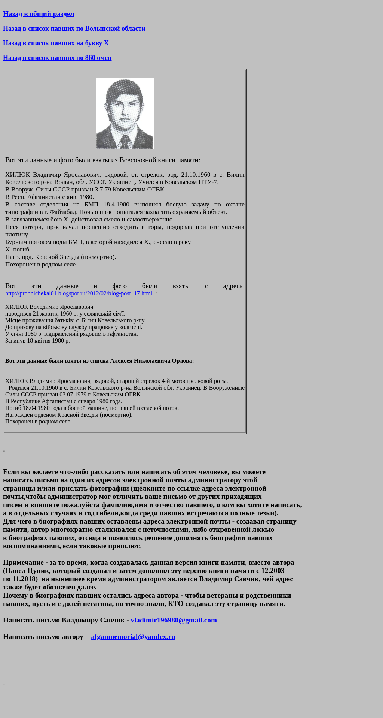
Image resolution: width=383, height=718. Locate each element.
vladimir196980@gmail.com (174, 620)
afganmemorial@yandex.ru (133, 636)
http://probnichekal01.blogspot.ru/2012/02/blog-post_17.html (78, 293)
